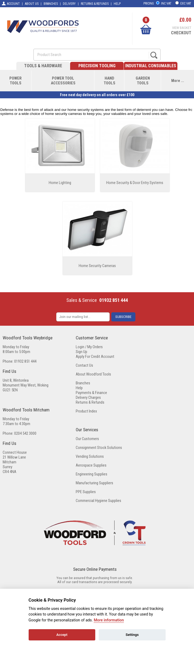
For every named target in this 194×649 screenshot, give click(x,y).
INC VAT (166, 3)
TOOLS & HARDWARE (43, 65)
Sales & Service (81, 300)
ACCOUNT (10, 3)
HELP (117, 4)
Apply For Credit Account (95, 356)
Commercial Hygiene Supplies (98, 500)
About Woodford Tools (93, 374)
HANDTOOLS (109, 80)
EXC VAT (185, 3)
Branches (83, 383)
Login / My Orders (89, 346)
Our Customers (87, 438)
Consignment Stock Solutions (99, 447)
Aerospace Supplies (91, 465)
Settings (132, 635)
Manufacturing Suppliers (94, 483)
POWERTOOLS (15, 80)
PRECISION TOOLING (97, 65)
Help (79, 387)
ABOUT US (32, 4)
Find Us (9, 371)
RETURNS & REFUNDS (95, 4)
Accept (61, 635)
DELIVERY (69, 4)
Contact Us (84, 365)
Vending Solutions (90, 456)
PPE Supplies (86, 491)
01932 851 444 (113, 300)
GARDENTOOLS (143, 80)
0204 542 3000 (25, 433)
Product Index (86, 411)
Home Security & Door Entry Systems (134, 182)
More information (109, 620)
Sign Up (81, 351)
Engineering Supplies (91, 474)
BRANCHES (51, 4)
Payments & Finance (91, 392)
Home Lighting (60, 182)
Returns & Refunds (90, 402)
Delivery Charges (88, 397)
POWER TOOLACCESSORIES (63, 80)
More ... (177, 80)
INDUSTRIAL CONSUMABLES (150, 65)
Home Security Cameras (97, 265)
